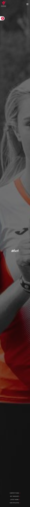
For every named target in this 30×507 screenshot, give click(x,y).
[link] (2, 18)
